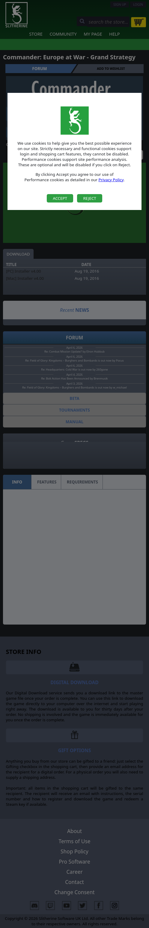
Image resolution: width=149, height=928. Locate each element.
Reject (89, 198)
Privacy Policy (111, 179)
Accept (60, 198)
